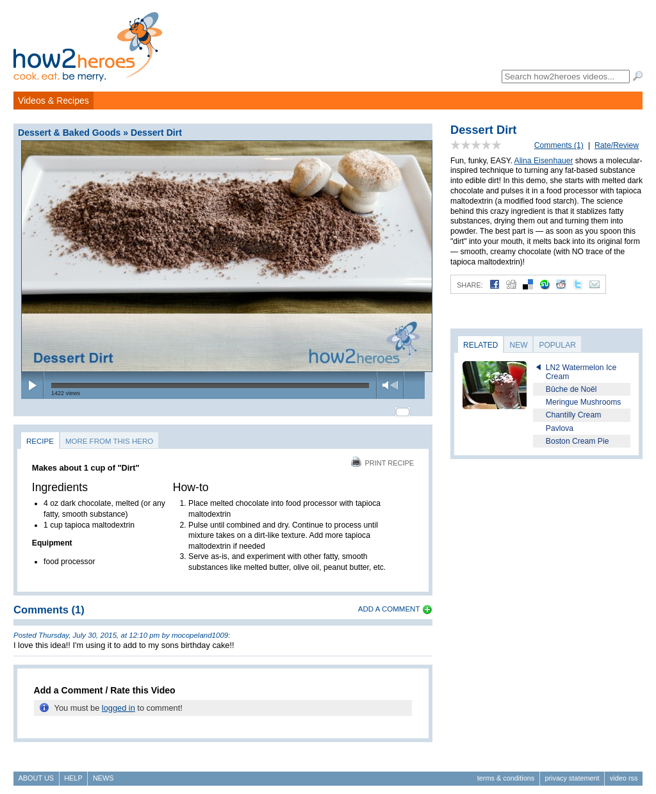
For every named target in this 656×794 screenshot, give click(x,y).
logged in (118, 702)
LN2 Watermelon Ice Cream (581, 372)
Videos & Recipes (53, 100)
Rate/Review (616, 145)
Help (73, 772)
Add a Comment (389, 603)
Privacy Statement (572, 772)
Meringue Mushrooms (583, 402)
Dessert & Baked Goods (69, 132)
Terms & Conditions (505, 772)
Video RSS (624, 772)
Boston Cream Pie (577, 441)
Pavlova (559, 428)
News (103, 772)
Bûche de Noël (571, 389)
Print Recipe (382, 457)
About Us (36, 772)
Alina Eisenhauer (543, 160)
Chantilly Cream (573, 414)
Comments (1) (559, 145)
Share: (470, 285)
